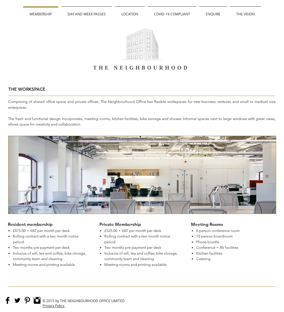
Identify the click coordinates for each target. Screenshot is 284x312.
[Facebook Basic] (7, 300)
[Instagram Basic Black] (37, 300)
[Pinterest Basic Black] (27, 300)
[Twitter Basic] (17, 300)
